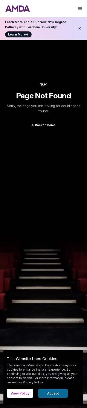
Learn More (18, 34)
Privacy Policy (33, 382)
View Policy (20, 393)
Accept (53, 393)
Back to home (43, 125)
